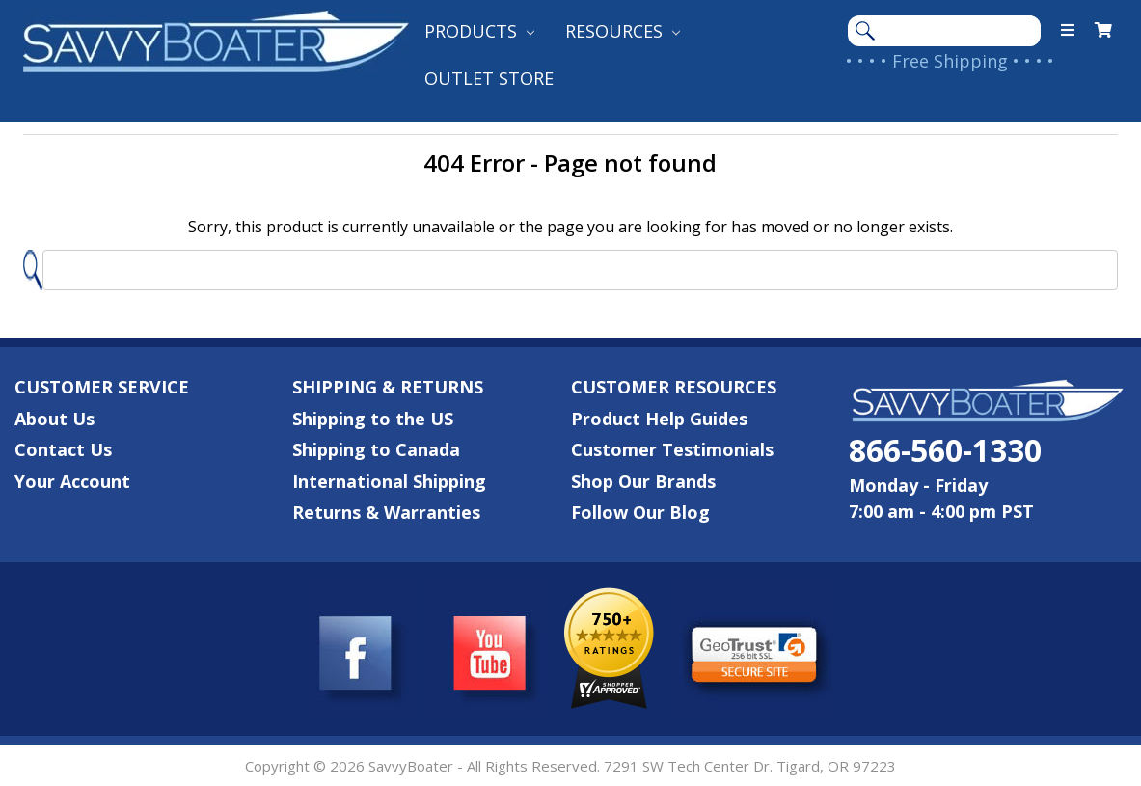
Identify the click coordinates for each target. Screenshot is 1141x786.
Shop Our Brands (643, 481)
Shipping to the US (372, 418)
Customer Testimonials (672, 449)
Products (479, 30)
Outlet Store (489, 78)
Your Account (72, 481)
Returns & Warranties (386, 512)
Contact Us (63, 449)
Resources (622, 30)
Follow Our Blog (640, 512)
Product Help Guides (659, 418)
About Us (54, 418)
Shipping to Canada (376, 449)
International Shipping (389, 481)
